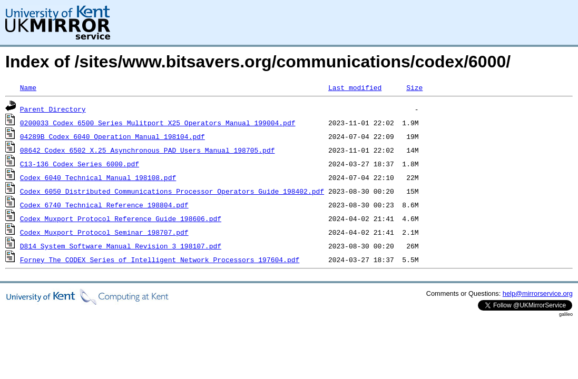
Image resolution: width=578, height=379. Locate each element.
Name (28, 87)
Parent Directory (53, 109)
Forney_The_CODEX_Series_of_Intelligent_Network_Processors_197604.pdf (159, 259)
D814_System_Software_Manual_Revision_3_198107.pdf (120, 246)
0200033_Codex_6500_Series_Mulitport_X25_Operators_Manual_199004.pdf (158, 122)
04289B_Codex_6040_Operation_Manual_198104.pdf (112, 136)
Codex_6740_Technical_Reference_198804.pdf (104, 205)
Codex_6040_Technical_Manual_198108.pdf (98, 177)
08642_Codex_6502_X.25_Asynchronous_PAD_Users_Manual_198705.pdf (147, 150)
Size (414, 87)
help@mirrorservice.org (538, 293)
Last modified (354, 87)
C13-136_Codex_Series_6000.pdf (79, 163)
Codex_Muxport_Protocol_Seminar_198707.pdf (104, 232)
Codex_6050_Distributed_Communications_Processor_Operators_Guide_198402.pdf (172, 191)
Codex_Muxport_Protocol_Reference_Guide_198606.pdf (120, 218)
